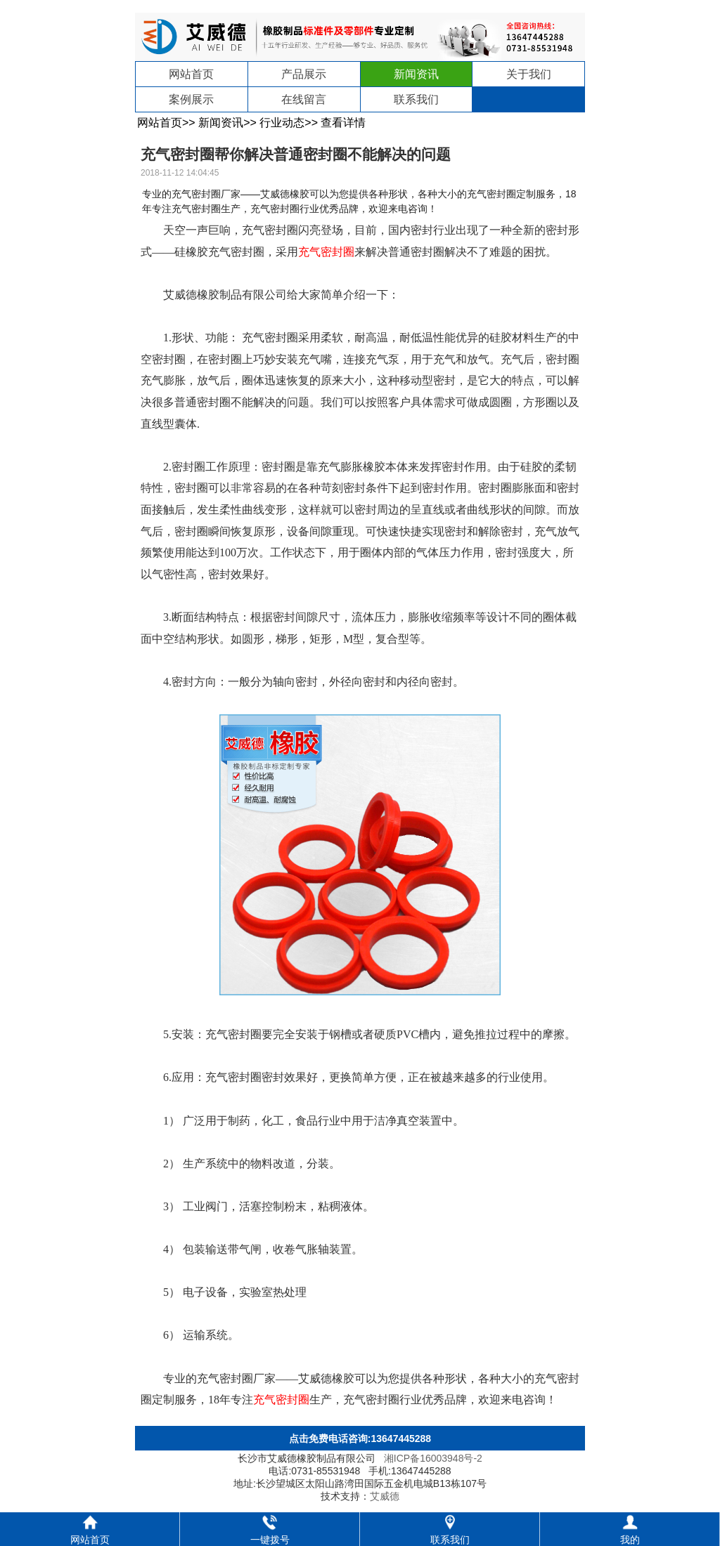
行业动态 (281, 123)
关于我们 (528, 74)
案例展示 (191, 99)
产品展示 (303, 74)
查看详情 (343, 123)
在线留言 (303, 99)
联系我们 (416, 99)
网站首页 (191, 74)
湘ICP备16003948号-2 (433, 1458)
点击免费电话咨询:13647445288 (360, 1438)
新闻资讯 (416, 74)
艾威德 (384, 1496)
